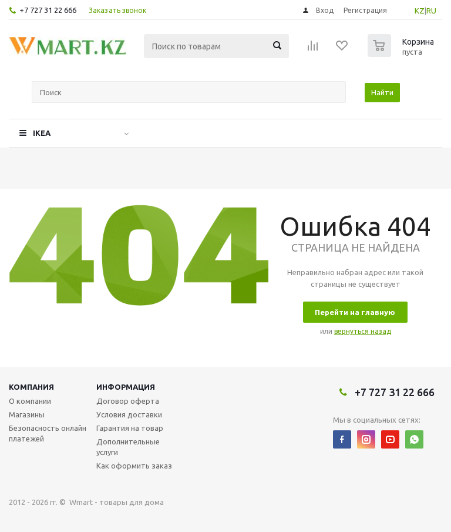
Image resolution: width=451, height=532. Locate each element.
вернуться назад (362, 331)
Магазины (27, 414)
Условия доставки (129, 414)
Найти (382, 92)
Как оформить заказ (134, 465)
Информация (125, 387)
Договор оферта (127, 401)
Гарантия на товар (129, 428)
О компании (30, 401)
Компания (31, 387)
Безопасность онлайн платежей (47, 433)
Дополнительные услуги (128, 446)
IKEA (42, 133)
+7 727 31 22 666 (47, 10)
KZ (420, 10)
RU (431, 10)
